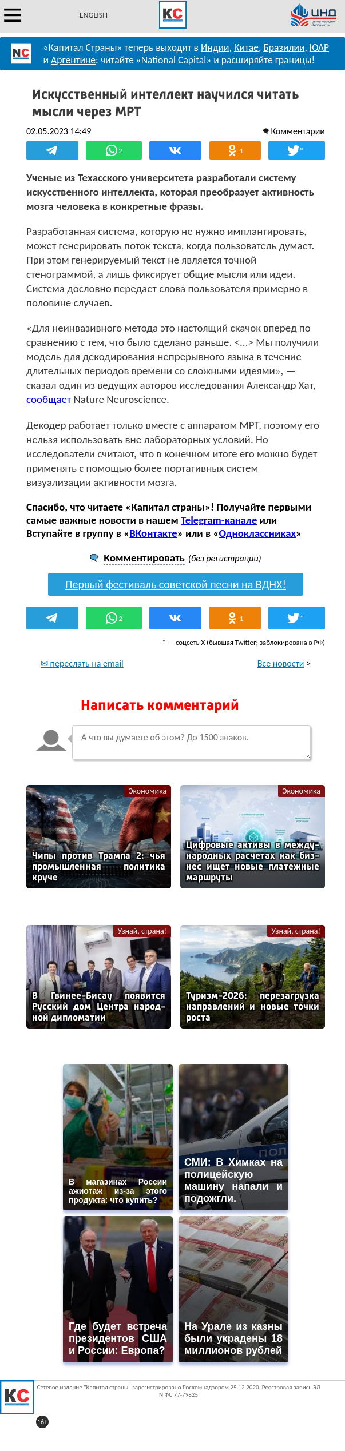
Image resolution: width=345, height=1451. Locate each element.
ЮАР (319, 47)
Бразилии (283, 47)
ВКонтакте (153, 533)
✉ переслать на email (82, 663)
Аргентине (73, 60)
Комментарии (298, 131)
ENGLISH (94, 15)
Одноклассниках (257, 533)
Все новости (280, 663)
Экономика (147, 791)
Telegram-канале (219, 520)
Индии (215, 47)
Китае (246, 47)
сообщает (50, 399)
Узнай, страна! (142, 931)
